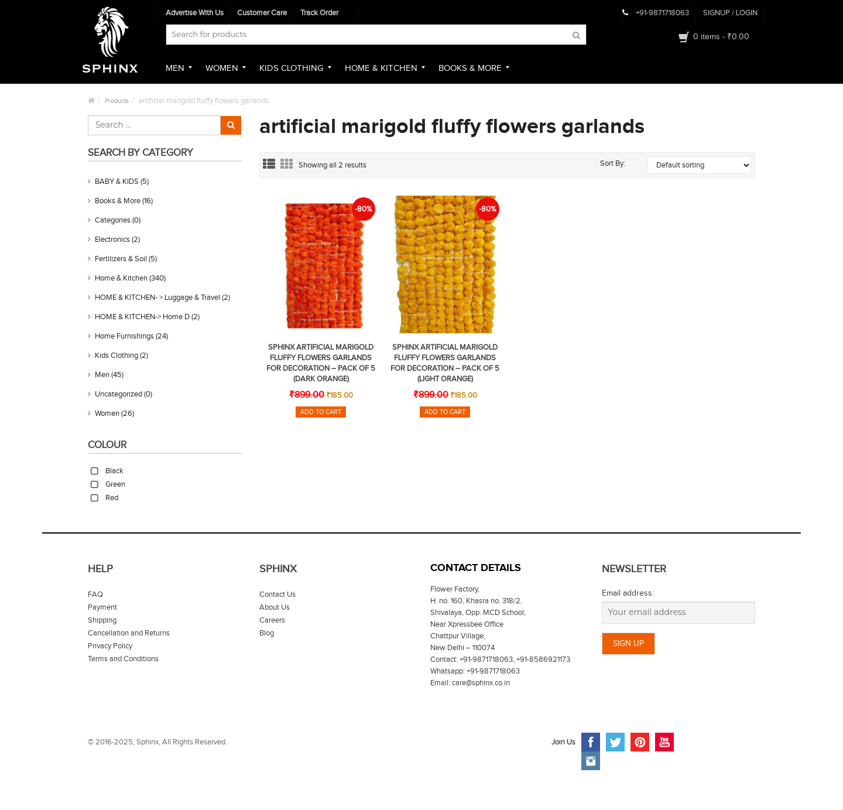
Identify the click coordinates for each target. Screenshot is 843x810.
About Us (274, 607)
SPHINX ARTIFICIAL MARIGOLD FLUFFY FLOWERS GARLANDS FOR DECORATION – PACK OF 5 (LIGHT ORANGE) (444, 363)
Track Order (319, 13)
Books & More (117, 201)
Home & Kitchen (121, 278)
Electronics (112, 239)
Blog (266, 633)
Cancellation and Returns (129, 633)
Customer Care (262, 13)
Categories (113, 220)
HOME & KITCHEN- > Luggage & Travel (157, 297)
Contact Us (277, 594)
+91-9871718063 (662, 13)
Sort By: (612, 163)
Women (107, 413)
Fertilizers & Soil (121, 259)
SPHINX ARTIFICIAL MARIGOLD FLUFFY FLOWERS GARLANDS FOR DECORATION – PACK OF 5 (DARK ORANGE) (320, 363)
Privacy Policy (110, 646)
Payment (102, 607)
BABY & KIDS (117, 181)
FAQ (95, 594)
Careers (272, 620)
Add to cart (320, 412)
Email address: (628, 593)
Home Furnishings (124, 336)
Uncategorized (118, 394)
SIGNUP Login (730, 13)
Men (102, 375)
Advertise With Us (195, 13)
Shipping (102, 620)
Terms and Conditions (123, 659)
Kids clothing (116, 355)
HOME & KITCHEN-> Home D (142, 317)
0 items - (721, 37)
